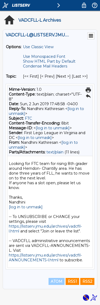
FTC (28, 118)
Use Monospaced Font (44, 56)
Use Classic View (38, 46)
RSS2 (87, 281)
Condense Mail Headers (45, 66)
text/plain (54, 152)
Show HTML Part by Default (49, 61)
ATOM (56, 281)
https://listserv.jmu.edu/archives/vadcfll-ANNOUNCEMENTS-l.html (45, 257)
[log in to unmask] (53, 128)
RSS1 (72, 281)
